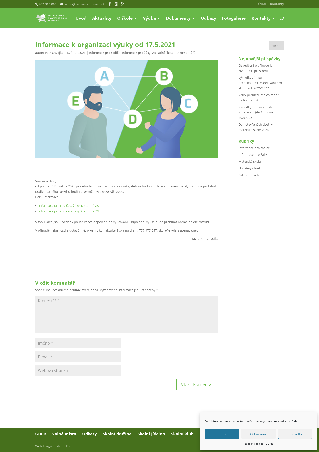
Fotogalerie (234, 19)
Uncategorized (249, 168)
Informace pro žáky (136, 53)
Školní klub (182, 433)
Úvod (262, 4)
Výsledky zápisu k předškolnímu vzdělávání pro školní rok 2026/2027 (260, 83)
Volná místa (64, 433)
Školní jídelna (151, 433)
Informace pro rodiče (104, 53)
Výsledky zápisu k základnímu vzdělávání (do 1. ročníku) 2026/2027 (260, 112)
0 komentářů (186, 53)
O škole (125, 19)
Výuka (149, 19)
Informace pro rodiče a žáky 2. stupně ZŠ (68, 211)
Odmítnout (258, 434)
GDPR (269, 444)
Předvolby (295, 434)
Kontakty (277, 4)
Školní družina (117, 433)
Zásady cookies (254, 444)
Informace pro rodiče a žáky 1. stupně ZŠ (68, 205)
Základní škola (162, 53)
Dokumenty (178, 19)
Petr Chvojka (54, 53)
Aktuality (101, 19)
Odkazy (208, 19)
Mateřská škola (250, 161)
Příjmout (222, 434)
